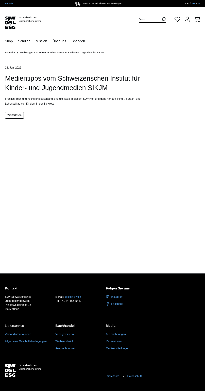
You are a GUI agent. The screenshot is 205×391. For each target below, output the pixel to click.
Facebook (114, 303)
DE (187, 3)
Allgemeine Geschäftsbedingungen (26, 341)
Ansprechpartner (65, 348)
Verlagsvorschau (65, 334)
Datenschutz (134, 376)
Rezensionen (114, 341)
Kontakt (9, 3)
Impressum (112, 376)
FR (194, 3)
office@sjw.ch (72, 296)
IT (199, 3)
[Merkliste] (177, 19)
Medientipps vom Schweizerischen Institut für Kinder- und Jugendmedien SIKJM (62, 52)
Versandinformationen (18, 334)
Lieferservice (14, 326)
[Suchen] (162, 19)
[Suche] (149, 19)
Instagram (114, 296)
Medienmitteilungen (117, 348)
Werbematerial (64, 341)
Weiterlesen (14, 115)
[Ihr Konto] (187, 19)
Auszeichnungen (116, 334)
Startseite (10, 52)
